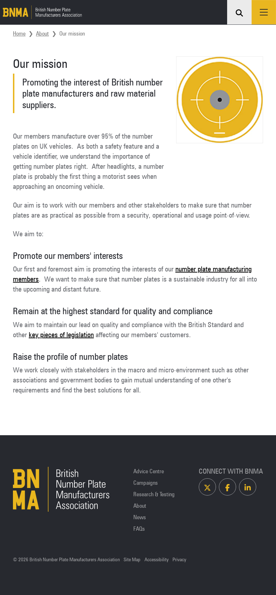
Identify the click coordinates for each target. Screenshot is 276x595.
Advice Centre (148, 471)
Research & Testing (154, 494)
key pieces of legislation (61, 334)
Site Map (132, 560)
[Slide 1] (219, 133)
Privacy (179, 560)
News (139, 517)
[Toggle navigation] (264, 12)
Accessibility (156, 560)
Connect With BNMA (231, 471)
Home (19, 33)
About (42, 33)
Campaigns (145, 482)
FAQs (139, 528)
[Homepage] (41, 12)
